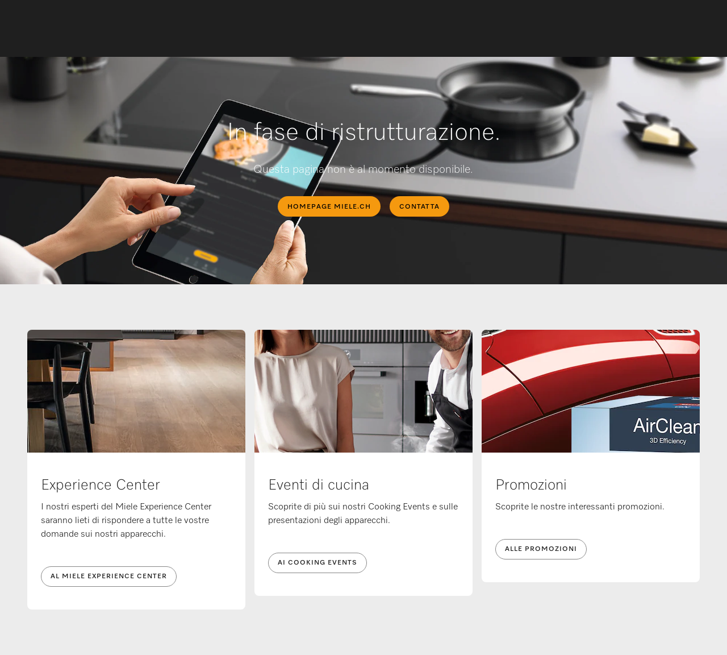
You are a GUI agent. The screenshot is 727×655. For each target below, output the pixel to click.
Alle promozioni (541, 549)
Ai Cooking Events (317, 562)
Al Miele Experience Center (109, 576)
